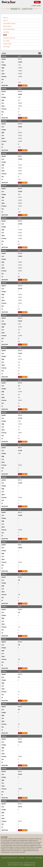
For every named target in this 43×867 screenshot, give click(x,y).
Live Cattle (6, 41)
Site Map (22, 857)
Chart (20, 85)
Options (25, 85)
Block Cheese (7, 26)
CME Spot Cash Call (9, 38)
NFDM (5, 35)
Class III (5, 17)
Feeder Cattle (7, 44)
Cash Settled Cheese (9, 23)
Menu (37, 2)
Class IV (5, 20)
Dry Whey (6, 32)
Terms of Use (29, 857)
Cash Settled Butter (9, 29)
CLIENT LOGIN (36, 6)
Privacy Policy (38, 857)
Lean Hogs (6, 46)
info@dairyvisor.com (29, 865)
